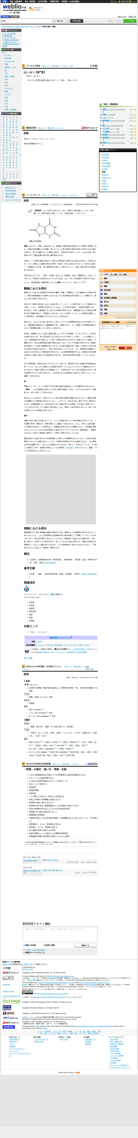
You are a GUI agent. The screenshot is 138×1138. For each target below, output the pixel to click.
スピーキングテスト (13, 200)
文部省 (33, 560)
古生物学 (62, 806)
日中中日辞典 (42, 1)
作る (59, 809)
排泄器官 (32, 787)
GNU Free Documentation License (62, 976)
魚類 (78, 340)
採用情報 (88, 1044)
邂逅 (105, 278)
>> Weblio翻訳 (130, 322)
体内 (26, 144)
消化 (94, 438)
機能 (46, 799)
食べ (50, 812)
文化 (6, 82)
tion (44, 713)
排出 (62, 80)
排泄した (105, 109)
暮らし (33, 27)
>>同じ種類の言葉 (72, 862)
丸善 (84, 560)
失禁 (50, 697)
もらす (44, 736)
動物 (55, 818)
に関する (57, 824)
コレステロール (34, 430)
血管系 (83, 370)
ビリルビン (68, 367)
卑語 (52, 733)
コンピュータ (10, 61)
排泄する (43, 784)
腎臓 (33, 313)
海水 (55, 349)
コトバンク (42, 632)
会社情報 (88, 1041)
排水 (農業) (106, 163)
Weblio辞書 (31, 980)
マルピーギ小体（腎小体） (43, 322)
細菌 (29, 401)
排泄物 (31, 621)
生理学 (26, 334)
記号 (4, 179)
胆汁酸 (91, 424)
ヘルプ (134, 1)
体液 (45, 296)
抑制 (43, 781)
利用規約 (13, 1046)
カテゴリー (73, 195)
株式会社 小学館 (27, 969)
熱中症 (91, 401)
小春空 (106, 282)
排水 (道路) (106, 166)
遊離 (38, 249)
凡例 (71, 66)
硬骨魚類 (43, 343)
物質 (43, 80)
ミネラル (78, 389)
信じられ (78, 818)
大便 (57, 733)
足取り (106, 306)
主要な (49, 775)
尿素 (77, 343)
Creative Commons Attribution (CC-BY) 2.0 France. (51, 994)
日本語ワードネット (29, 1017)
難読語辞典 (31, 128)
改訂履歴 (92, 985)
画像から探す (39, 1041)
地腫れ (45, 870)
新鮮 (105, 294)
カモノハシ (33, 778)
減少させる (51, 833)
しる (104, 118)
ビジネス (8, 55)
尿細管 (40, 389)
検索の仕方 (13, 1041)
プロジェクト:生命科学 (65, 652)
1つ (30, 821)
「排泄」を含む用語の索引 (35, 950)
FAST (40, 641)
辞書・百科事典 (10, 109)
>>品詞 (77, 872)
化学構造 (37, 241)
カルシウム (32, 548)
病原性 (42, 448)
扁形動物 (32, 815)
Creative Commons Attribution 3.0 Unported (49, 997)
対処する (53, 799)
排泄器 (56, 860)
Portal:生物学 (81, 652)
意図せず (86, 733)
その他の (39, 812)
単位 (53, 836)
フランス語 (33, 713)
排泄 (39, 27)
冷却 (50, 404)
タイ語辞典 (114, 1058)
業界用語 (8, 58)
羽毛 (59, 775)
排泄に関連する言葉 (30, 860)
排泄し (105, 115)
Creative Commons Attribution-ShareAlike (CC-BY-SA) (56, 982)
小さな (63, 836)
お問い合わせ (64, 1039)
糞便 (26, 438)
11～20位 (114, 274)
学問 (6, 79)
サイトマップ (14, 1051)
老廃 (31, 790)
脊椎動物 (76, 310)
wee (51, 745)
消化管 (81, 307)
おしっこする (43, 733)
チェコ (86, 645)
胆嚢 (27, 424)
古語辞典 (64, 1)
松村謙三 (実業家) (110, 298)
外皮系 (31, 605)
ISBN (41, 563)
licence (45, 1028)
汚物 (45, 812)
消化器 (31, 602)
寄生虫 (32, 451)
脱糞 (31, 697)
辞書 (4, 1)
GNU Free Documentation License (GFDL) (94, 982)
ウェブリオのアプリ (41, 1039)
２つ (53, 775)
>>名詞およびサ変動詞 (89, 872)
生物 (82, 688)
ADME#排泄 (68, 213)
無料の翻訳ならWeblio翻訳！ (38, 9)
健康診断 (48, 806)
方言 (6, 106)
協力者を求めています (46, 652)
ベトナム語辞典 (115, 1060)
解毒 (82, 292)
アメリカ (73, 645)
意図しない (39, 697)
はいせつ (33, 685)
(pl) (50, 715)
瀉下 (61, 870)
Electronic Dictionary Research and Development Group (93, 1026)
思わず (106, 302)
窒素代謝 (52, 334)
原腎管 (30, 316)
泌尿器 (46, 313)
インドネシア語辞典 (117, 1055)
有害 (69, 688)
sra (61, 755)
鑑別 (62, 775)
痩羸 (57, 870)
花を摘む (70, 727)
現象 (31, 691)
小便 (32, 733)
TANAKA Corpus (8, 991)
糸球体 (67, 386)
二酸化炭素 (37, 255)
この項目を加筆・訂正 (81, 649)
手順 (68, 809)
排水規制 (105, 155)
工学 (6, 73)
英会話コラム (10, 187)
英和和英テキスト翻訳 (36, 924)
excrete (36, 742)
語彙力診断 (9, 197)
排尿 (31, 615)
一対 (90, 818)
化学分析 (39, 806)
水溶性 (63, 370)
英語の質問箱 (10, 194)
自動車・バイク (10, 67)
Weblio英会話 (10, 190)
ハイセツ (34, 139)
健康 (89, 398)
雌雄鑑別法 (40, 775)
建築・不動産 (10, 76)
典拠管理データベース (59, 638)
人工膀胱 (105, 132)
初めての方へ (122, 16)
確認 (105, 286)
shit (83, 745)
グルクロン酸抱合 (82, 367)
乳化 (36, 427)
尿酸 (31, 241)
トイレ (35, 784)
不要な (38, 80)
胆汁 (84, 373)
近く (39, 818)
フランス (49, 645)
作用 (53, 830)
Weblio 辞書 (125, 1)
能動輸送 (50, 325)
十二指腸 (57, 424)
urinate (54, 742)
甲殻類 (49, 818)
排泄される (106, 178)
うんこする (67, 733)
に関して (61, 727)
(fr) (48, 712)
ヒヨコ (31, 775)
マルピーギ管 (57, 316)
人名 (6, 103)
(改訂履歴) (50, 978)
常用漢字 (78, 278)
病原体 (39, 401)
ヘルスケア (9, 88)
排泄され (105, 175)
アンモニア (79, 334)
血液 (31, 833)
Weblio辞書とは (15, 1039)
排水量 (104, 169)
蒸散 (40, 252)
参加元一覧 (132, 16)
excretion (37, 710)
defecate (73, 742)
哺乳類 (49, 267)
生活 (27, 27)
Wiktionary (89, 669)
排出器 (40, 304)
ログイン (113, 1)
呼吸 (26, 255)
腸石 (104, 126)
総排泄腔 (44, 778)
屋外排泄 (32, 611)
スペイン (41, 645)
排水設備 (105, 157)
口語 (38, 736)
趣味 (6, 91)
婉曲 (32, 727)
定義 (105, 313)
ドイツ (66, 645)
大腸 (36, 438)
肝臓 (82, 364)
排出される (45, 802)
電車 (6, 64)
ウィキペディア (33, 195)
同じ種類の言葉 (18, 27)
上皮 (57, 343)
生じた (58, 688)
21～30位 (123, 274)
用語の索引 (55, 66)
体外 (48, 80)
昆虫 (26, 322)
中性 (53, 716)
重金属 (46, 352)
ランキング (64, 66)
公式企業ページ (90, 1039)
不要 (62, 688)
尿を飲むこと (55, 407)
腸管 (78, 325)
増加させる (47, 830)
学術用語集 (35, 282)
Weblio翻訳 (114, 1046)
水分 (71, 389)
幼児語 (38, 745)
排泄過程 (32, 824)
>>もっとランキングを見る (126, 317)
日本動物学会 (43, 560)
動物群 (42, 310)
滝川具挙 (107, 290)
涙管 (84, 346)
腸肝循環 (83, 430)
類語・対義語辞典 (16, 1)
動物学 (33, 334)
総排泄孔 (71, 775)
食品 (6, 100)
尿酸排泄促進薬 (61, 833)
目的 (69, 806)
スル (34, 80)
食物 (40, 441)
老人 (34, 781)
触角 (32, 818)
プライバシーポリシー (17, 1048)
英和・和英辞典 (30, 1)
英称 (40, 246)
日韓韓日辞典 (54, 1)
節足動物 (39, 316)
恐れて (61, 781)
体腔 (89, 304)
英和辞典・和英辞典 (117, 1044)
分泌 (82, 261)
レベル (42, 833)
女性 (51, 713)
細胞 (38, 296)
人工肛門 (105, 129)
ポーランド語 (34, 716)
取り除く (44, 809)
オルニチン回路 (41, 367)
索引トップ (46, 66)
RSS (78, 1072)
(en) (42, 709)
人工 (50, 809)
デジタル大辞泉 (33, 66)
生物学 (43, 649)
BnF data (58, 645)
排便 (52, 275)
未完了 (53, 752)
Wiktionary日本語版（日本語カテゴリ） (44, 666)
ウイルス (83, 448)
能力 (46, 781)
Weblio (24, 985)
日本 (80, 645)
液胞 (48, 532)
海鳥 (68, 346)
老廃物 (32, 144)
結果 (53, 688)
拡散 (38, 325)
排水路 (104, 160)
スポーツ (8, 94)
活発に (38, 802)
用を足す (39, 727)
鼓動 (49, 870)
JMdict (37, 1026)
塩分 (45, 398)
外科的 (63, 809)
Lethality (69, 448)
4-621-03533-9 (50, 563)
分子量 (54, 386)
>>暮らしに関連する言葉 (88, 862)
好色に (31, 799)
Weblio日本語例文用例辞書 (38, 764)
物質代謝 (66, 246)
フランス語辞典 (115, 1053)
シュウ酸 (39, 545)
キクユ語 (32, 749)
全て (3, 52)
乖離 (105, 309)
